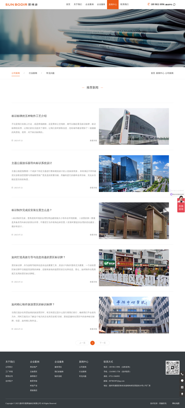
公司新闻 (16, 73)
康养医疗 (33, 376)
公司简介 (9, 367)
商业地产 (33, 367)
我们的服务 (59, 372)
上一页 (82, 343)
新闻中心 (160, 73)
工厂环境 (9, 372)
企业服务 (101, 4)
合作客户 (9, 381)
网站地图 (175, 403)
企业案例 (89, 4)
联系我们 (124, 4)
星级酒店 (33, 390)
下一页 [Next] (103, 343)
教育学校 (33, 381)
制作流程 (58, 376)
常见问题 (50, 73)
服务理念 (58, 367)
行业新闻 (33, 73)
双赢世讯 (162, 403)
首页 (68, 4)
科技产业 (33, 386)
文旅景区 (33, 372)
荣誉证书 (9, 376)
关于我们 (78, 4)
